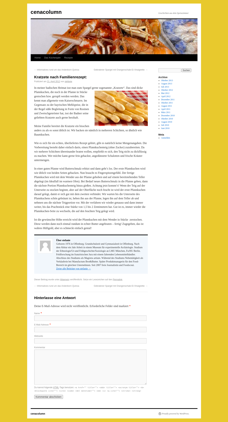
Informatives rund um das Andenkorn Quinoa (56, 70)
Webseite (38, 336)
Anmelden (165, 138)
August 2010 (166, 122)
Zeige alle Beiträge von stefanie (73, 268)
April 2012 (165, 96)
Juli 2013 (165, 87)
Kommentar (39, 347)
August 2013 (166, 83)
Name (37, 313)
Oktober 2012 (167, 90)
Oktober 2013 (167, 80)
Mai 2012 (165, 93)
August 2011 (166, 106)
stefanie (68, 81)
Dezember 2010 (168, 115)
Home (38, 57)
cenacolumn (46, 12)
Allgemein (64, 279)
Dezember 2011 (168, 99)
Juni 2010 (165, 128)
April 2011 (165, 109)
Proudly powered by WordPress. (175, 413)
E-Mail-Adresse (41, 324)
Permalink (117, 279)
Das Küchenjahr (52, 57)
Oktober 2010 (167, 118)
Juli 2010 (165, 125)
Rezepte (68, 57)
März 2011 (165, 112)
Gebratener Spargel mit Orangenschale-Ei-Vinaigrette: (121, 70)
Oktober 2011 (167, 103)
